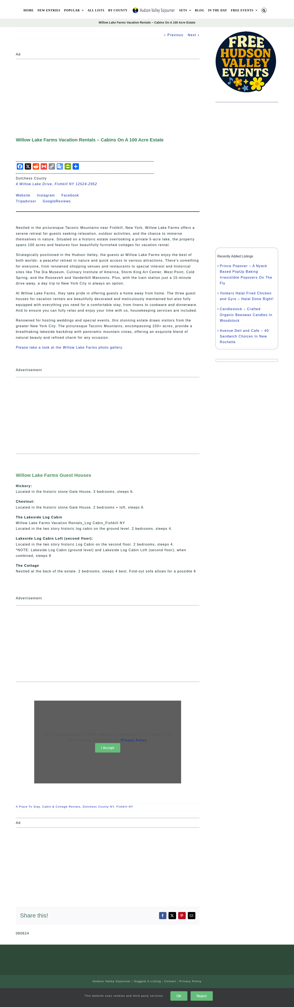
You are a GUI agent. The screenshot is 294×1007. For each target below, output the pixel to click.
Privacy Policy (133, 740)
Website (26, 195)
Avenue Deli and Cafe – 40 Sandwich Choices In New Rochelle (244, 336)
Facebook (72, 195)
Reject (201, 996)
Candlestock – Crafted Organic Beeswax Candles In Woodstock (246, 314)
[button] (264, 10)
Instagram (48, 195)
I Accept (107, 748)
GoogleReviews (59, 201)
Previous (175, 35)
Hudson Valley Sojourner (112, 981)
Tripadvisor (29, 201)
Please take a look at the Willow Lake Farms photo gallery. (69, 347)
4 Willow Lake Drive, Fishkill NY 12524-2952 (56, 184)
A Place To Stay (28, 806)
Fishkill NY (124, 806)
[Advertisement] (108, 90)
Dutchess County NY (98, 806)
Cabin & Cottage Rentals (61, 806)
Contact (170, 981)
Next (192, 35)
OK (178, 996)
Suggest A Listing (147, 981)
